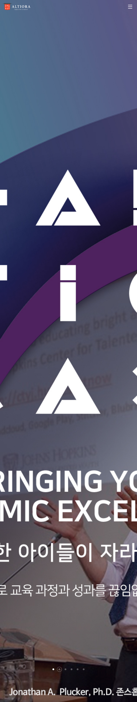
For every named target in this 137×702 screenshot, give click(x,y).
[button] (53, 669)
